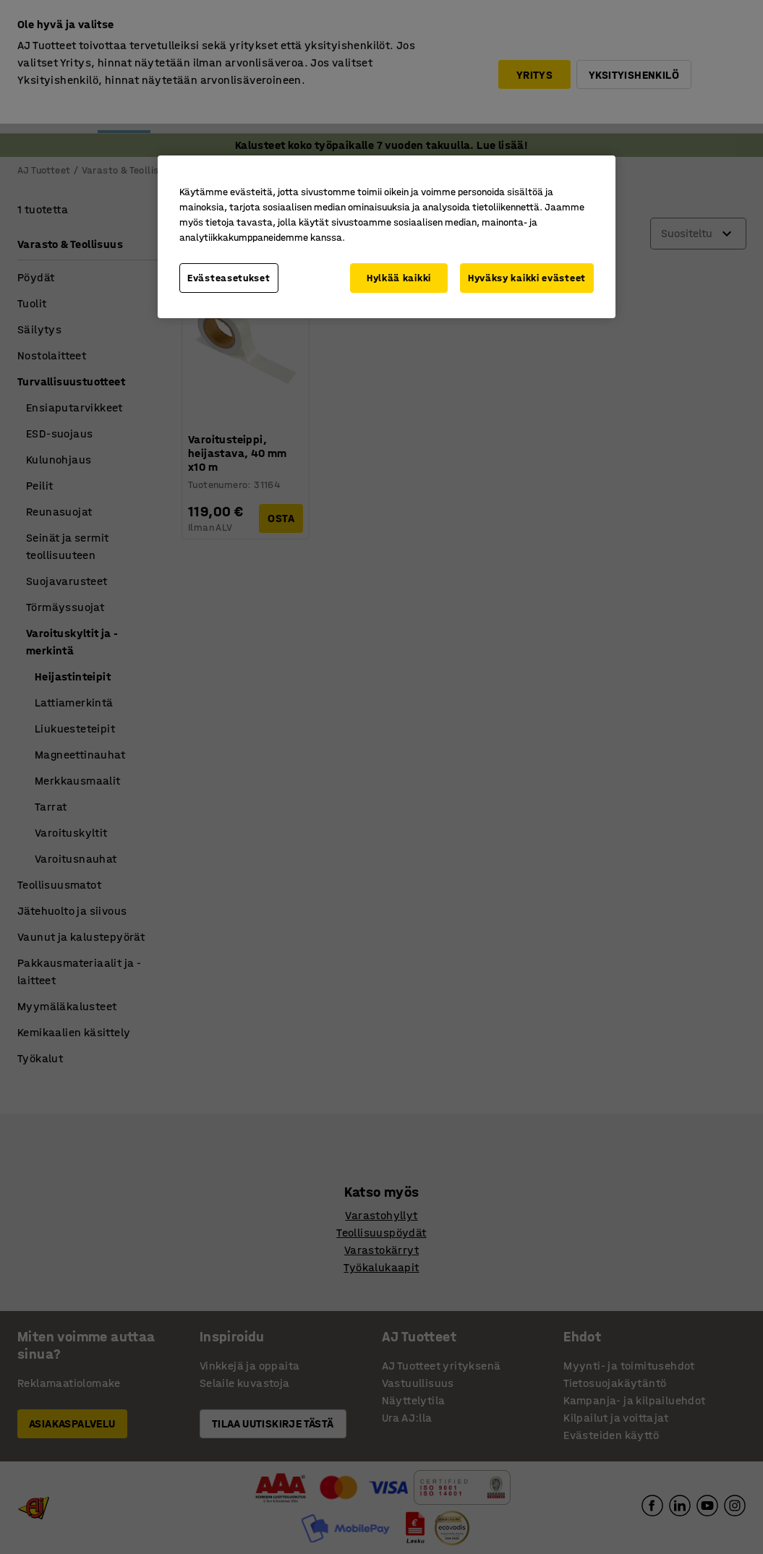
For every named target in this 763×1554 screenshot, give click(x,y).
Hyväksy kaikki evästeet (527, 278)
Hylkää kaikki (399, 278)
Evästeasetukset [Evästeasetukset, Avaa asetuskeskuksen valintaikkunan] (228, 278)
